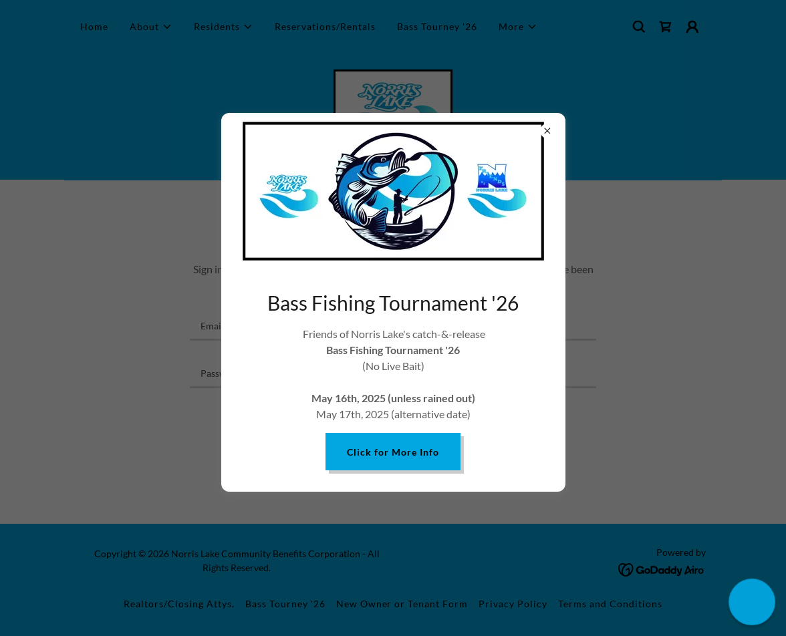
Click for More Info (393, 452)
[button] (751, 601)
